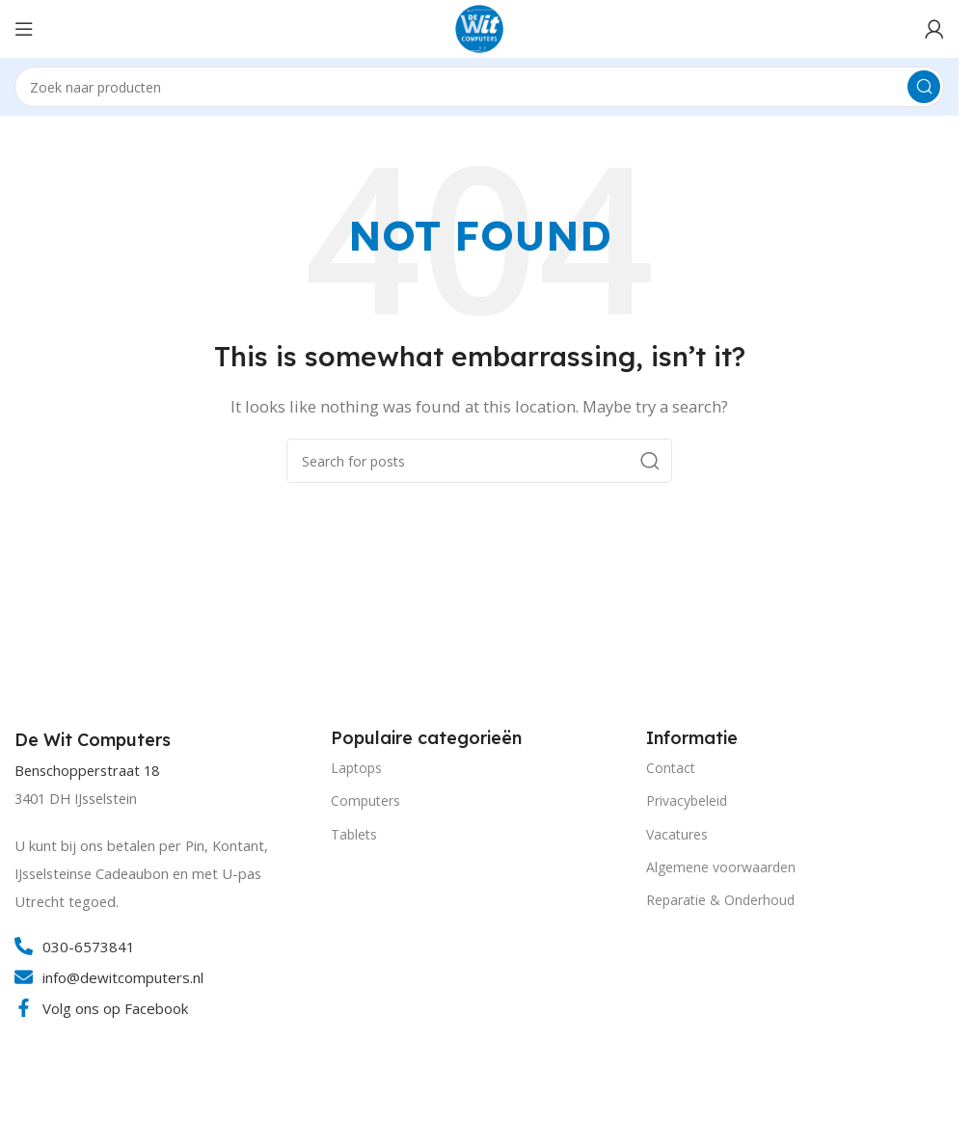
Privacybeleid (686, 800)
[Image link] (86, 1109)
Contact (670, 768)
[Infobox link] (95, 740)
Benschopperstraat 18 (86, 770)
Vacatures (677, 834)
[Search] (479, 87)
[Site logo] (479, 27)
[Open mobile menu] (24, 29)
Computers (365, 800)
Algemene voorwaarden (721, 867)
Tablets (354, 834)
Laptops (356, 768)
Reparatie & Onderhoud (720, 900)
